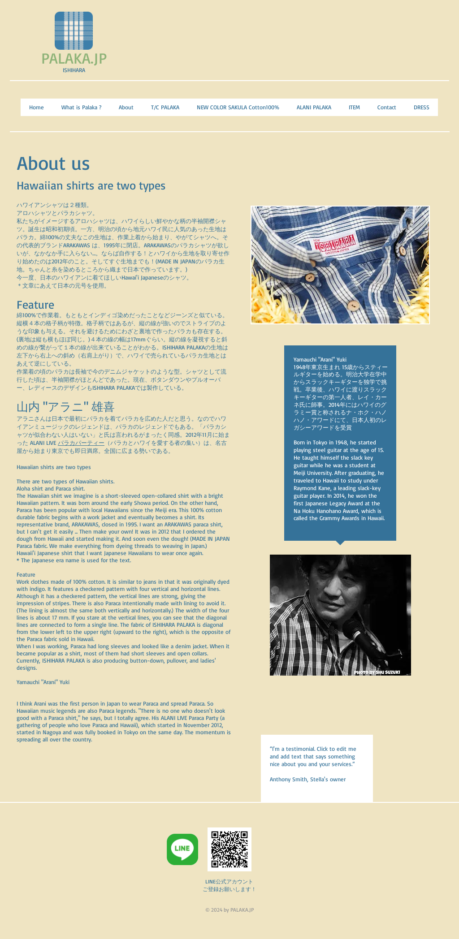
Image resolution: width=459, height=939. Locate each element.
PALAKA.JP (74, 57)
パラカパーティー (81, 442)
